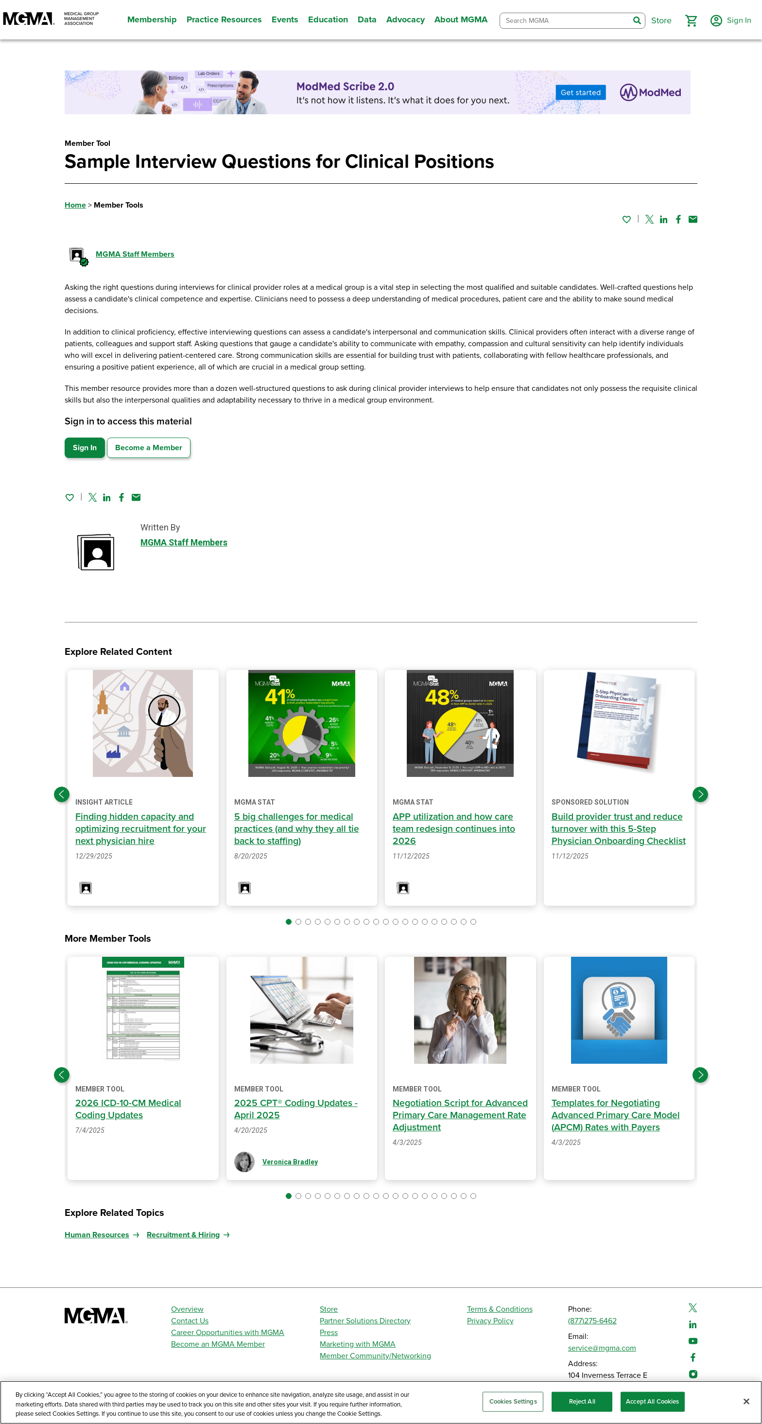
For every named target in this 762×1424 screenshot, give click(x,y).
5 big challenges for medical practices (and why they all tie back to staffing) (298, 829)
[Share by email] (693, 219)
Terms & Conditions (500, 1309)
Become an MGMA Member (218, 1344)
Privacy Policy (490, 1321)
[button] (689, 21)
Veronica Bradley (290, 1162)
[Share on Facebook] (678, 219)
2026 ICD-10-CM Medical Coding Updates (130, 1109)
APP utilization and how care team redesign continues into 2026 (455, 829)
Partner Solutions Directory (365, 1321)
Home (75, 205)
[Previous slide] (61, 794)
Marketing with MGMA (358, 1344)
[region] (381, 1402)
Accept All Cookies (652, 1401)
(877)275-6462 (592, 1321)
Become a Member (148, 448)
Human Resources (97, 1235)
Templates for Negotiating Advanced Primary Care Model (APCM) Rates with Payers (618, 1115)
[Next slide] (700, 794)
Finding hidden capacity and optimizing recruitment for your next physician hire (141, 829)
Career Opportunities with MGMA (227, 1332)
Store (329, 1309)
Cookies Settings (513, 1401)
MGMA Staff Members (135, 254)
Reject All (582, 1401)
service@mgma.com (602, 1348)
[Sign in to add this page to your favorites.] (626, 219)
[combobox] (563, 20)
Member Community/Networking (375, 1356)
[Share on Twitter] (649, 219)
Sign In (85, 448)
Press (329, 1332)
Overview (187, 1309)
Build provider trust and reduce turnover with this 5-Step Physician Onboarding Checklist (619, 835)
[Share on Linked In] (663, 219)
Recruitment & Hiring (183, 1235)
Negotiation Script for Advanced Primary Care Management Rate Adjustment (458, 1115)
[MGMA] (51, 20)
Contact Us (189, 1321)
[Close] (746, 1401)
